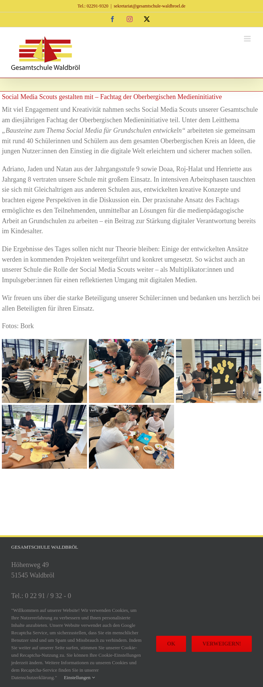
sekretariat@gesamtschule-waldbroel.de (149, 6)
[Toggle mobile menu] (248, 39)
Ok (171, 644)
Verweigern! (221, 644)
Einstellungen (79, 677)
